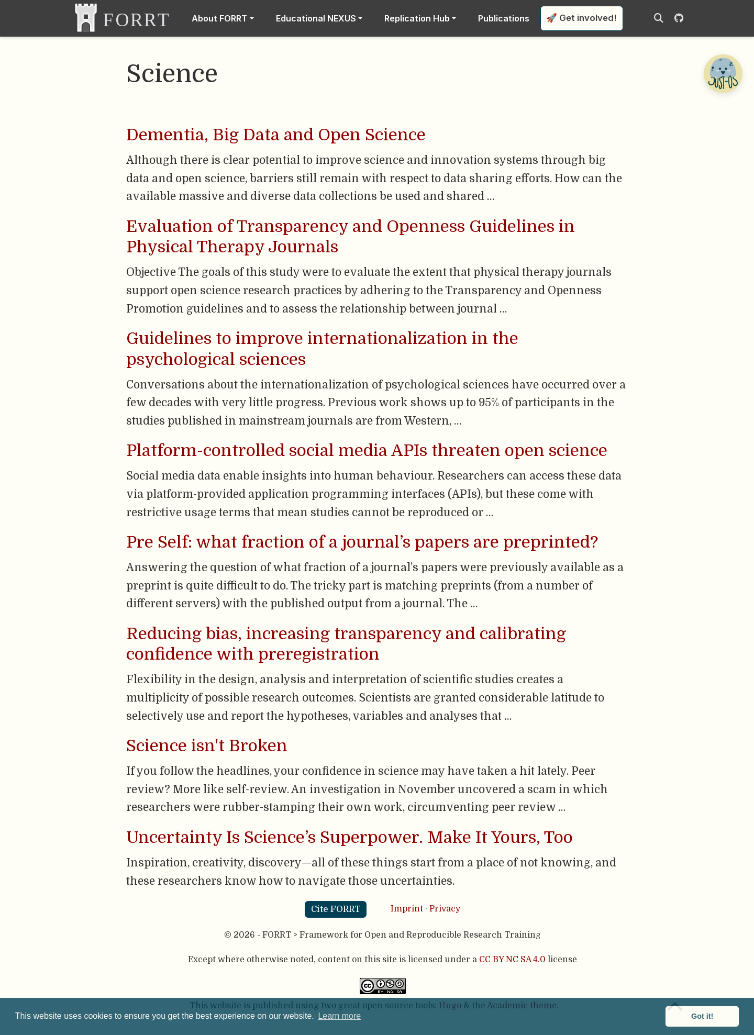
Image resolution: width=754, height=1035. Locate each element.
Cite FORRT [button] (336, 909)
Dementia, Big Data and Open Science (276, 135)
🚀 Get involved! (581, 18)
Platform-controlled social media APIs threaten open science (366, 450)
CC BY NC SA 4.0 (512, 959)
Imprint (407, 909)
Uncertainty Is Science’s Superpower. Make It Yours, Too (349, 837)
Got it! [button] (702, 1016)
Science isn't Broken (206, 746)
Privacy (444, 909)
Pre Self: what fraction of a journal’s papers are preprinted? (362, 542)
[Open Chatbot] (723, 73)
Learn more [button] (339, 1015)
